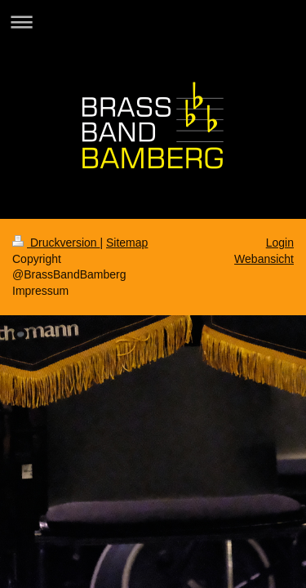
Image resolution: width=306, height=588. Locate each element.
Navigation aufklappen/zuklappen (153, 21)
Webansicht (264, 258)
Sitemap (127, 242)
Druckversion (56, 242)
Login (280, 242)
